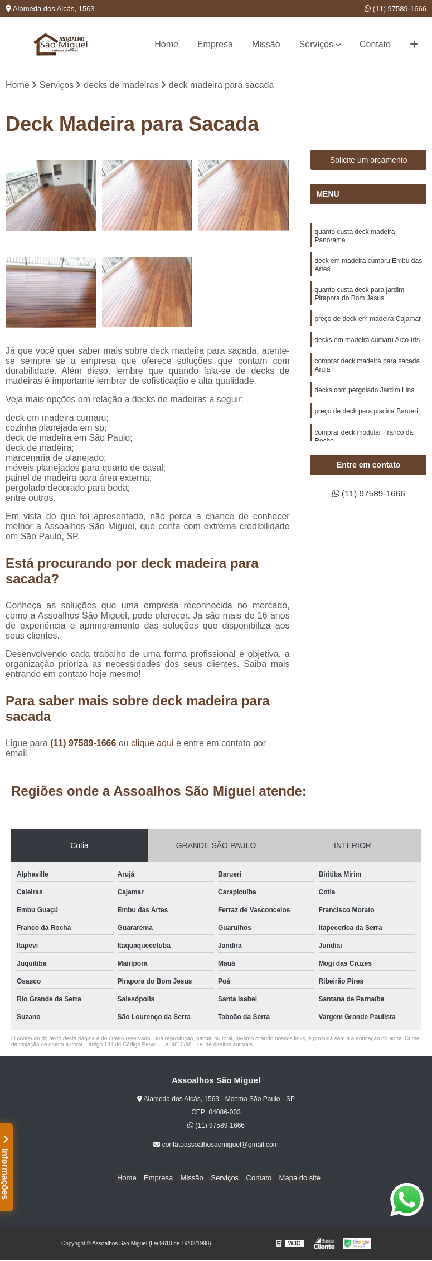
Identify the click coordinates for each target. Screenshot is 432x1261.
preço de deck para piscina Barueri (366, 412)
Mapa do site (294, 1178)
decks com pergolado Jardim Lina (364, 391)
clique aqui (152, 743)
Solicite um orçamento (368, 160)
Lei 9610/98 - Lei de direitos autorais (207, 1045)
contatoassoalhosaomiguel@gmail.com (215, 1145)
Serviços (316, 44)
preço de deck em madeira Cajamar (367, 319)
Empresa (215, 44)
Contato (375, 44)
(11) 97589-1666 (395, 8)
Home (166, 44)
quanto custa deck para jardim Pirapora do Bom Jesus (359, 294)
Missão (266, 44)
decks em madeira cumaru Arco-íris (367, 340)
